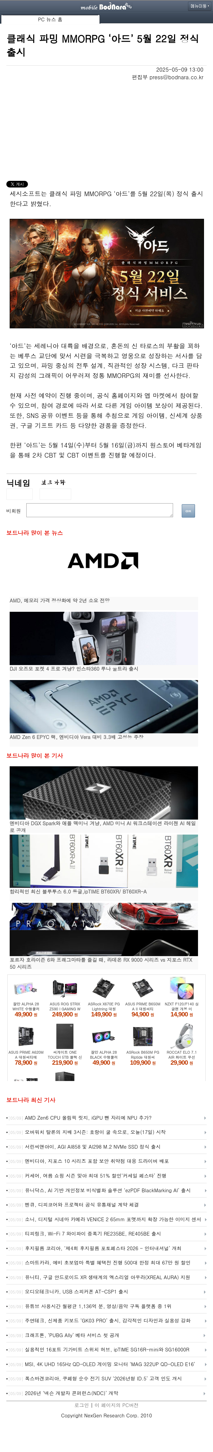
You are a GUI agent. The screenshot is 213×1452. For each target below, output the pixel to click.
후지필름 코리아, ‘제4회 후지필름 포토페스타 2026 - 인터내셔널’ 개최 (95, 1249)
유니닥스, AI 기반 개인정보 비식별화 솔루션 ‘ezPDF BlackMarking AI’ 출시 (99, 1191)
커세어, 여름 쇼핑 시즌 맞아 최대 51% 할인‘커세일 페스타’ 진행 (87, 1176)
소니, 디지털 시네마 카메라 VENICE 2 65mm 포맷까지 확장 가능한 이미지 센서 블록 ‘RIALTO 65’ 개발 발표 (104, 1220)
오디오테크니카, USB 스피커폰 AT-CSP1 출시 (68, 1292)
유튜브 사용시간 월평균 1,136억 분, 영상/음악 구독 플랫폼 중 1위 (90, 1306)
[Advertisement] (106, 131)
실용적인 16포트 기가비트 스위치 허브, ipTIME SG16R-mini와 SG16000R (98, 1350)
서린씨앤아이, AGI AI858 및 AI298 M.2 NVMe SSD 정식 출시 (84, 1147)
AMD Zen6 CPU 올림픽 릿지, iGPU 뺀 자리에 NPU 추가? (80, 1118)
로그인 (81, 1404)
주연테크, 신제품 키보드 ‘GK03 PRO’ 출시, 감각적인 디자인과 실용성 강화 (99, 1321)
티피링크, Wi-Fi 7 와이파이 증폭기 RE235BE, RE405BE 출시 (84, 1234)
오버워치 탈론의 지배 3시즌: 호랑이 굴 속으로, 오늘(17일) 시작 (87, 1132)
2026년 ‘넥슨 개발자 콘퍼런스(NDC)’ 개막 (63, 1393)
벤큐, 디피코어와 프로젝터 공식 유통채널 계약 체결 (73, 1205)
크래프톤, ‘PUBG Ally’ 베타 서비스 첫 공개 (63, 1335)
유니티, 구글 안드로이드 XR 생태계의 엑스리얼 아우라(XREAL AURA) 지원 (99, 1277)
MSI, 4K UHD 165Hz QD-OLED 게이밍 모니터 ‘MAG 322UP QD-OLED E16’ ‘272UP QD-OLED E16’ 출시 (101, 1364)
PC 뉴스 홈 (50, 19)
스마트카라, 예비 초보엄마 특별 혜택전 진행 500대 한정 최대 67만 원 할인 (99, 1263)
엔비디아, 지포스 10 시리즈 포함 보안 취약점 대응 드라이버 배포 (88, 1161)
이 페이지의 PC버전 (116, 1404)
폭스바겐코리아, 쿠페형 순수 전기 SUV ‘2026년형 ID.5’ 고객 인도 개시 (95, 1379)
